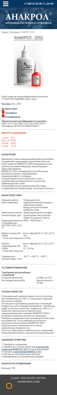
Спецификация (12, 116)
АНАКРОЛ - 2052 (28, 32)
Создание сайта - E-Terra (28, 381)
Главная (5, 32)
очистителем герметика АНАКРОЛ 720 (25, 348)
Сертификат (11, 113)
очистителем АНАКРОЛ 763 (27, 352)
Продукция (14, 32)
